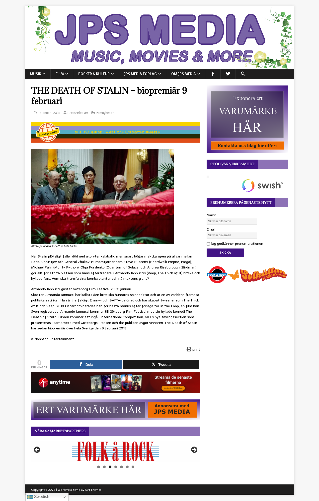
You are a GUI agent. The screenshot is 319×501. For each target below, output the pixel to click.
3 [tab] (110, 467)
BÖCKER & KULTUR (94, 74)
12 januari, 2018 (49, 112)
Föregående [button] (37, 450)
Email (211, 229)
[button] (243, 74)
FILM (60, 74)
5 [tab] (121, 467)
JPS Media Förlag (140, 74)
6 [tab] (127, 467)
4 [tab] (115, 467)
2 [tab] (104, 467)
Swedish (38, 497)
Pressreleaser (78, 112)
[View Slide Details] (115, 451)
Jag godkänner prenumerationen (235, 243)
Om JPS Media (183, 74)
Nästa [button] (194, 450)
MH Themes (93, 489)
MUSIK (35, 74)
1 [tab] (98, 467)
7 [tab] (133, 467)
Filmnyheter (105, 112)
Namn (211, 215)
